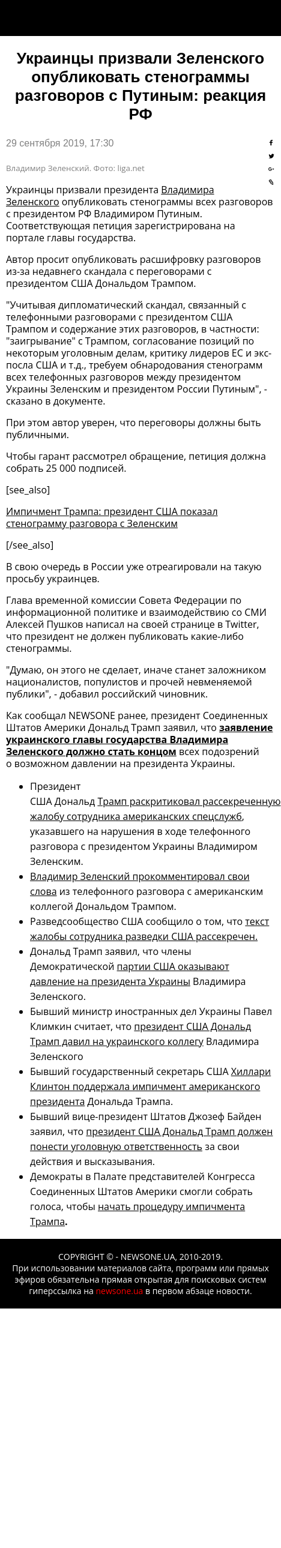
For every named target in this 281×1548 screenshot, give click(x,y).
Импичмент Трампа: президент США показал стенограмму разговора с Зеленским (112, 517)
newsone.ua (119, 1291)
